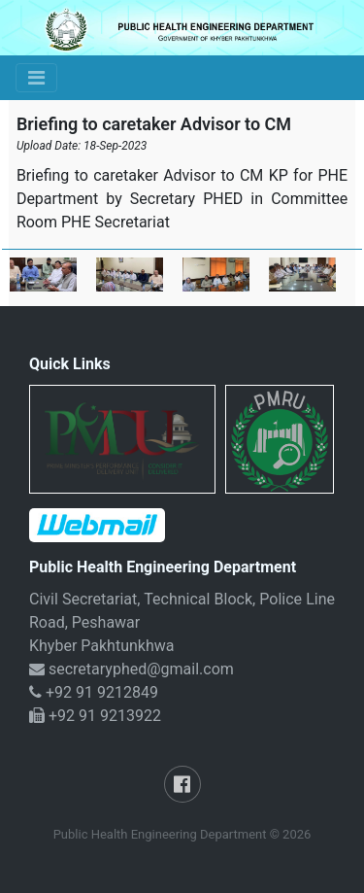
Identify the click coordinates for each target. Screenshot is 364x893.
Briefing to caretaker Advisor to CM (154, 124)
